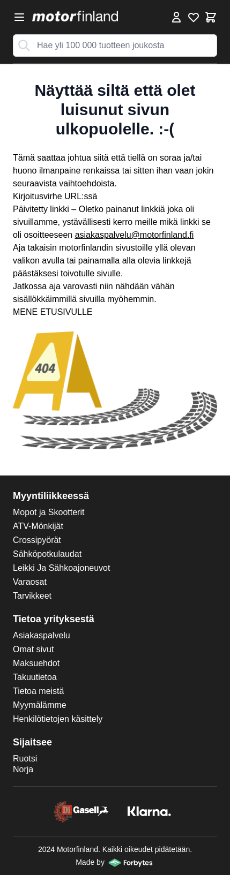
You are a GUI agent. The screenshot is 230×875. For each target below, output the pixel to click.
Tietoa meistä (38, 691)
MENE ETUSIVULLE (52, 311)
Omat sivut (33, 649)
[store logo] (75, 16)
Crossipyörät (37, 540)
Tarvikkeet (32, 595)
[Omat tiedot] (176, 17)
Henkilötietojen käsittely (57, 718)
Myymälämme (39, 705)
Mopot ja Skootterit (48, 512)
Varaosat (30, 581)
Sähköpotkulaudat (47, 554)
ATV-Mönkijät (38, 526)
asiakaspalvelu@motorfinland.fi (134, 234)
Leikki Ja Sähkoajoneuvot (61, 567)
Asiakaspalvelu (41, 635)
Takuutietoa (35, 677)
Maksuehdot (36, 663)
